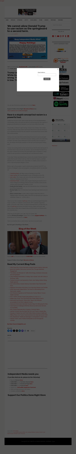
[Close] (59, 68)
